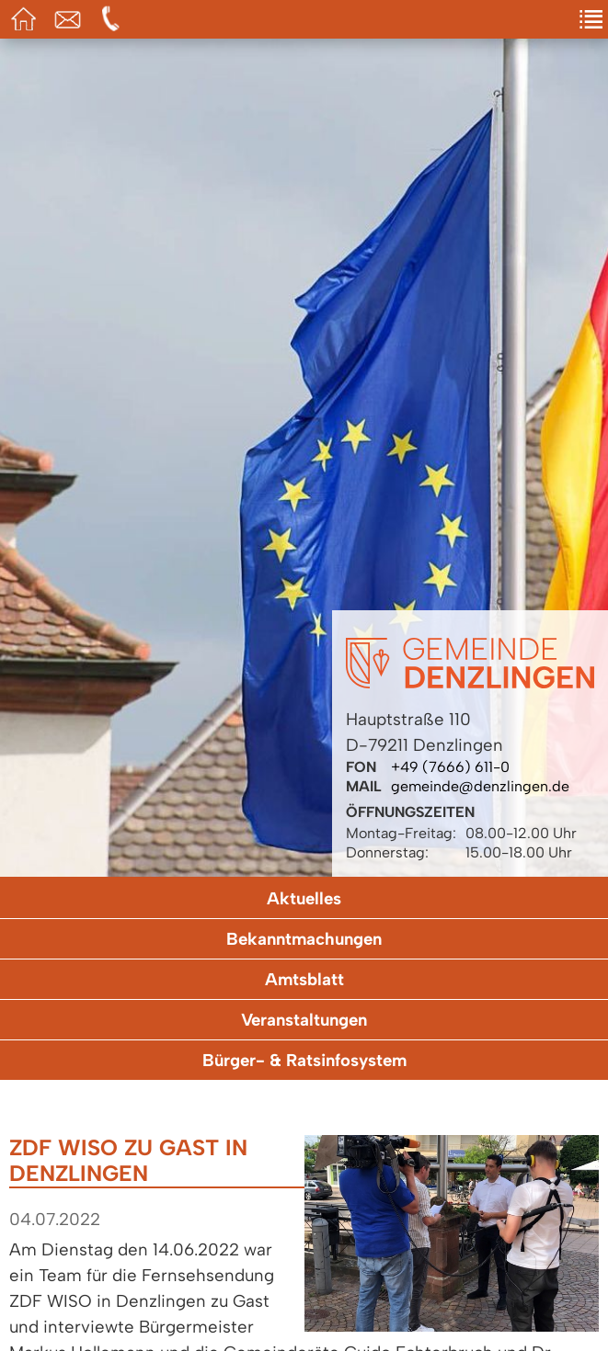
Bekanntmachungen (304, 938)
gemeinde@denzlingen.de (480, 786)
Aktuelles (304, 898)
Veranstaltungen (304, 1019)
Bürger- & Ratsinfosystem (304, 1060)
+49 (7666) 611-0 (450, 767)
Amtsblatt (304, 979)
